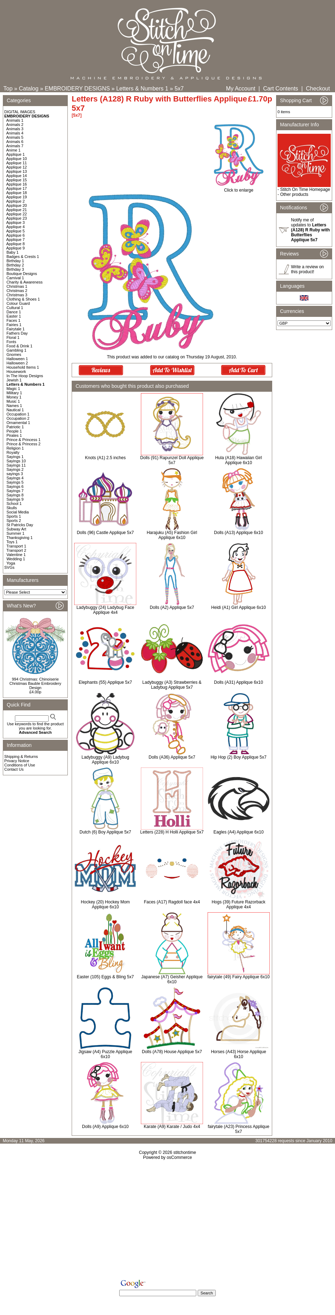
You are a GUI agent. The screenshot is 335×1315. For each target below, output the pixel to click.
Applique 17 (16, 188)
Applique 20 (16, 205)
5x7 (179, 89)
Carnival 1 (15, 278)
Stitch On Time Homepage (305, 189)
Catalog (28, 89)
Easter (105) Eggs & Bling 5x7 (105, 976)
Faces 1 (13, 320)
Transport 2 (16, 550)
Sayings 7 (14, 491)
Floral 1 (13, 337)
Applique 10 (16, 158)
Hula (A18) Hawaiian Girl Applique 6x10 (238, 460)
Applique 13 (16, 171)
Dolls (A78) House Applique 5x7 (172, 1051)
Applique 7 (15, 239)
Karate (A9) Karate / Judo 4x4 (172, 1126)
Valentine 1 (16, 554)
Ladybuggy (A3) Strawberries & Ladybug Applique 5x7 (172, 685)
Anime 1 (13, 150)
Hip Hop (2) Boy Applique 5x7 (238, 757)
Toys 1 (12, 542)
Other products (294, 194)
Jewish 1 (14, 380)
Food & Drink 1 (19, 346)
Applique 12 (16, 167)
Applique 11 (16, 163)
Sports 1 (13, 516)
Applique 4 (15, 227)
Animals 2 (14, 124)
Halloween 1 (17, 359)
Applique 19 (16, 197)
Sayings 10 (16, 461)
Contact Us (13, 769)
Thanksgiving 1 (19, 537)
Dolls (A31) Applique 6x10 (238, 682)
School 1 (14, 503)
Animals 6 (14, 141)
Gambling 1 (16, 350)
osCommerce (179, 1157)
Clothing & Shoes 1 (23, 299)
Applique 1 (15, 154)
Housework (16, 371)
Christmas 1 (16, 286)
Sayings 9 (14, 499)
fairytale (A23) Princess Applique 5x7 (238, 1129)
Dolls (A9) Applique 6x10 (105, 1126)
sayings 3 (14, 474)
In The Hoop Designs (24, 376)
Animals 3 (14, 129)
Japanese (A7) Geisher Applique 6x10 (172, 979)
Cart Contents (280, 89)
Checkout (318, 89)
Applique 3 (15, 222)
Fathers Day (17, 333)
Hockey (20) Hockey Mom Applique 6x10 (105, 904)
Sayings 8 (14, 495)
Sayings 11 (16, 465)
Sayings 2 (14, 469)
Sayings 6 (14, 486)
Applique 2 (15, 201)
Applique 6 (15, 235)
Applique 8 (15, 244)
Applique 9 (15, 248)
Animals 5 (14, 137)
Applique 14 (16, 176)
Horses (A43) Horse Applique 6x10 (238, 1054)
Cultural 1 (14, 308)
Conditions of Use (19, 765)
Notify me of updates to (310, 230)
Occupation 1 (17, 414)
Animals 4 (14, 133)
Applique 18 (16, 193)
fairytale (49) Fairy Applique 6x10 (238, 976)
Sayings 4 (14, 478)
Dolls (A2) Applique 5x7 (172, 607)
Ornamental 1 (18, 422)
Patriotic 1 (15, 427)
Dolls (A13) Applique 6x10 (238, 532)
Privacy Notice (16, 761)
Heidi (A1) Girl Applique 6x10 (238, 607)
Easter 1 (13, 316)
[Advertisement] (167, 1221)
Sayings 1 (14, 457)
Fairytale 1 (15, 329)
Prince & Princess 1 (23, 440)
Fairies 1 (13, 325)
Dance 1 (13, 312)
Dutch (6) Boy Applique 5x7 (105, 832)
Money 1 (13, 397)
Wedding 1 (15, 559)
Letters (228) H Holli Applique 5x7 (172, 832)
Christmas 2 (16, 290)
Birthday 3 (15, 269)
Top (8, 89)
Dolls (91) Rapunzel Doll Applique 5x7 (172, 460)
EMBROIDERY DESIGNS (77, 89)
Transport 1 (16, 546)
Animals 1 (14, 120)
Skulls (11, 508)
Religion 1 (15, 448)
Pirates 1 (14, 435)
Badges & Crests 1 (22, 256)
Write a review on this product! (307, 269)
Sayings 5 (14, 482)
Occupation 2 (17, 418)
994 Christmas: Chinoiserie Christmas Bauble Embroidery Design (35, 683)
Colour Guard (18, 303)
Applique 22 (16, 214)
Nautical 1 (15, 410)
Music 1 (13, 401)
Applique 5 (15, 231)
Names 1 (14, 405)
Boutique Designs (21, 273)
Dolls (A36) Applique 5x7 (172, 757)
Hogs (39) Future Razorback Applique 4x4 (238, 904)
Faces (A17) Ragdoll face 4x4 (172, 901)
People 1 (14, 431)
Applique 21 (16, 210)
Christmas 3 (16, 295)
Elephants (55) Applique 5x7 (105, 682)
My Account (241, 89)
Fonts (11, 342)
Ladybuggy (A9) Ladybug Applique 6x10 (105, 760)
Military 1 (14, 393)
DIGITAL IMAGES (19, 112)
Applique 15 (16, 180)
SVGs (9, 567)
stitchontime (184, 1152)
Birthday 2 (15, 265)
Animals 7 (14, 146)
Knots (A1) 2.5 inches (105, 457)
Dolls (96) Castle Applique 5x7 (105, 532)
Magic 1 (13, 388)
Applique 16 (16, 184)
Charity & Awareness (24, 282)
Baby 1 (12, 252)
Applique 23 (16, 218)
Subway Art (16, 529)
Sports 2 (13, 520)
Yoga (10, 563)
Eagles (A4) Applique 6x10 (238, 832)
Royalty (13, 452)
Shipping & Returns (21, 756)
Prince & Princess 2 (23, 444)
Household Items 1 (22, 367)
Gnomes (13, 354)
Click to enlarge (239, 188)
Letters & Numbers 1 (142, 89)
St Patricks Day (19, 525)
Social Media (17, 512)
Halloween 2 (17, 363)
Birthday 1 (15, 261)
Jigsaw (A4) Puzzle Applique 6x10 (105, 1054)
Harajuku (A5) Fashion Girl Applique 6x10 (172, 535)
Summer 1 (15, 533)
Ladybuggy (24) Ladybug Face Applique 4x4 (105, 610)
